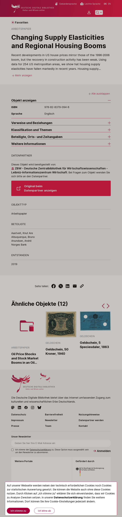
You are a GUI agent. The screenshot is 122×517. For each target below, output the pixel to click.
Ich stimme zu (18, 510)
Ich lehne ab (44, 510)
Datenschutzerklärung (68, 497)
